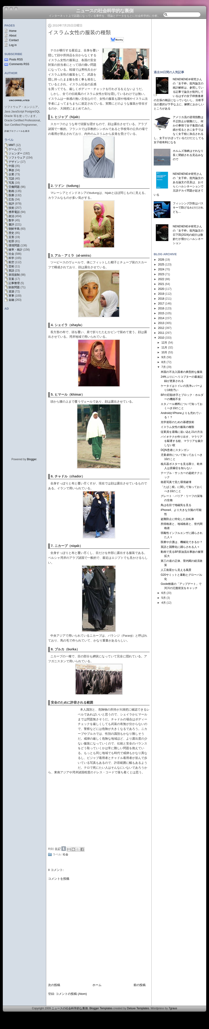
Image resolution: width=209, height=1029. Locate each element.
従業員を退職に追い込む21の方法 (182, 431)
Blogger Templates (100, 1008)
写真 (11, 182)
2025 (161, 264)
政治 (11, 216)
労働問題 (14, 187)
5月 (163, 597)
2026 (161, 259)
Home (12, 31)
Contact (14, 40)
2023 (161, 274)
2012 (161, 328)
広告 (11, 199)
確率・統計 (16, 249)
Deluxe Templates (138, 1008)
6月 (163, 593)
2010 (161, 337)
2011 (161, 332)
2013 (161, 323)
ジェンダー (16, 153)
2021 (161, 284)
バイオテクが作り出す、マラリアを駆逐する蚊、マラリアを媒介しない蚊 (182, 441)
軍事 (11, 295)
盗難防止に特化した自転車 (177, 519)
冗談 (11, 178)
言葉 (11, 279)
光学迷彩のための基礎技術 (177, 422)
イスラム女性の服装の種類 (79, 32)
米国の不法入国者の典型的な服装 (181, 372)
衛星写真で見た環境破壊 (176, 482)
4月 (163, 602)
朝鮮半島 (14, 228)
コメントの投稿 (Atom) (71, 994)
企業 (11, 174)
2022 (161, 279)
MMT (12, 145)
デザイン (14, 161)
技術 (11, 207)
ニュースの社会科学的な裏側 (104, 10)
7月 (163, 367)
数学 (11, 220)
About (12, 35)
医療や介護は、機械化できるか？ (181, 542)
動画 (11, 191)
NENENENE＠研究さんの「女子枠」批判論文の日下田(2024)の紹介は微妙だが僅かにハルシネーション (188, 235)
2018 (161, 298)
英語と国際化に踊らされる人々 (180, 547)
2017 (161, 303)
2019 (161, 293)
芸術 (11, 266)
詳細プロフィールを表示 (17, 131)
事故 (11, 170)
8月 (163, 362)
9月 (163, 357)
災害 (11, 237)
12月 (164, 342)
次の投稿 (54, 985)
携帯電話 (14, 212)
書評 (11, 224)
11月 (164, 347)
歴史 (11, 233)
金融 (11, 299)
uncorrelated (19, 100)
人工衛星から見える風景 (176, 570)
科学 (11, 258)
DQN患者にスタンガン (175, 450)
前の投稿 (140, 985)
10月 (164, 352)
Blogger (31, 459)
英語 (11, 270)
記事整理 (14, 283)
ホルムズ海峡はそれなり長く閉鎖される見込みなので (188, 155)
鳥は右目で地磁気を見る (176, 505)
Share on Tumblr (63, 848)
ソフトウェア (17, 157)
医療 (11, 195)
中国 (11, 166)
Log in (13, 45)
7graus (173, 1008)
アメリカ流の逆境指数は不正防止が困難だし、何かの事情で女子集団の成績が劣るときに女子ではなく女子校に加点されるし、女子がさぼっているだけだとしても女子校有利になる (179, 130)
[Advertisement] (100, 809)
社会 (11, 253)
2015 (161, 313)
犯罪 (11, 241)
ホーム (96, 985)
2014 (161, 318)
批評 (11, 203)
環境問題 (14, 245)
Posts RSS (16, 59)
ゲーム (13, 149)
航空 (11, 262)
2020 (161, 289)
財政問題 (14, 287)
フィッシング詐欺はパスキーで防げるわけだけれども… (188, 207)
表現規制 (14, 274)
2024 (161, 269)
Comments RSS (19, 64)
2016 (161, 308)
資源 (11, 291)
